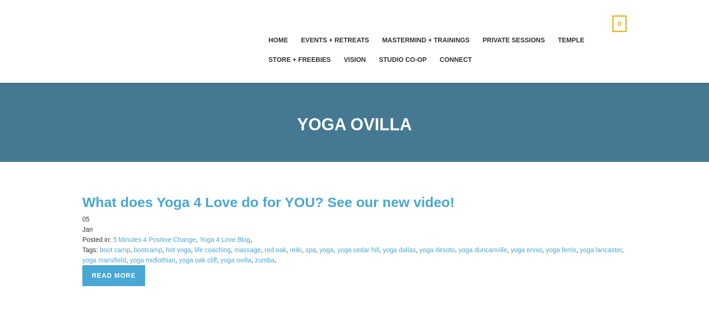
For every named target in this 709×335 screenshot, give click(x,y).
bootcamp (148, 250)
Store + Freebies (299, 59)
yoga (327, 250)
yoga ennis (526, 250)
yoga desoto (437, 250)
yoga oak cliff (198, 260)
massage (247, 250)
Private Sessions (513, 40)
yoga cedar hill (358, 250)
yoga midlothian (152, 260)
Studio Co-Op (403, 59)
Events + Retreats (335, 40)
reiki (296, 250)
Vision (355, 59)
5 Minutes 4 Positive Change (154, 239)
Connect (456, 59)
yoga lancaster (601, 250)
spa (310, 250)
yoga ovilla (236, 260)
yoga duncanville (483, 250)
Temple (571, 40)
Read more (114, 275)
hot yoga (178, 250)
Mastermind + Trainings (425, 40)
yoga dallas (399, 250)
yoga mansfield (104, 260)
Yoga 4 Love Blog (225, 239)
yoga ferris (561, 250)
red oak (275, 250)
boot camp (115, 250)
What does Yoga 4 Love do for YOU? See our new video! (268, 202)
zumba (264, 260)
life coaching (212, 250)
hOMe (278, 40)
